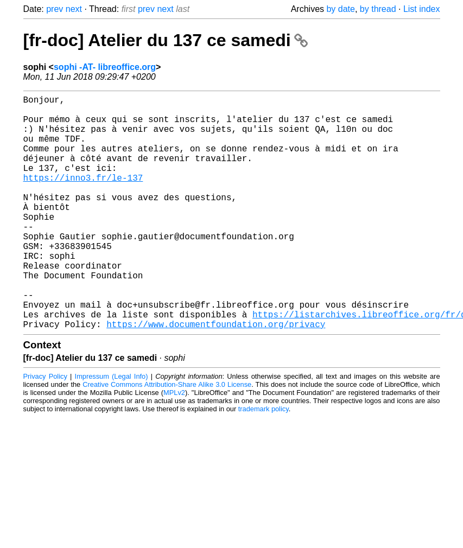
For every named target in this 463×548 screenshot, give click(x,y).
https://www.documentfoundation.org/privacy (215, 376)
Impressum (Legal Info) (111, 428)
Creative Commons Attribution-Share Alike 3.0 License (167, 436)
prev (54, 9)
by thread (378, 9)
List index (421, 9)
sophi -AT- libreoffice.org (105, 67)
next (74, 9)
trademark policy (263, 461)
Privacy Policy (45, 428)
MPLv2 (174, 445)
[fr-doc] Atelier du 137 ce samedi (165, 40)
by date (340, 9)
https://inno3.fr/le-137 (83, 197)
